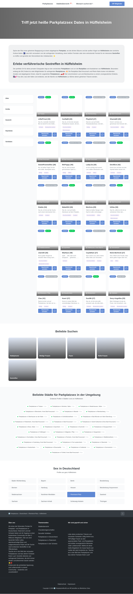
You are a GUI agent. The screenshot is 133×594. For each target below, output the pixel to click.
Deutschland (23, 513)
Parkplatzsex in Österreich (47, 540)
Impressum (71, 584)
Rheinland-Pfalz (33, 513)
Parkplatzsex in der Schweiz (47, 544)
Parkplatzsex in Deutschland (48, 537)
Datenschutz (62, 584)
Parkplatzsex (47, 4)
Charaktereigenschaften (46, 530)
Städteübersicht (43, 526)
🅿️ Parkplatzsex (13, 513)
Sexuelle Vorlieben (44, 533)
